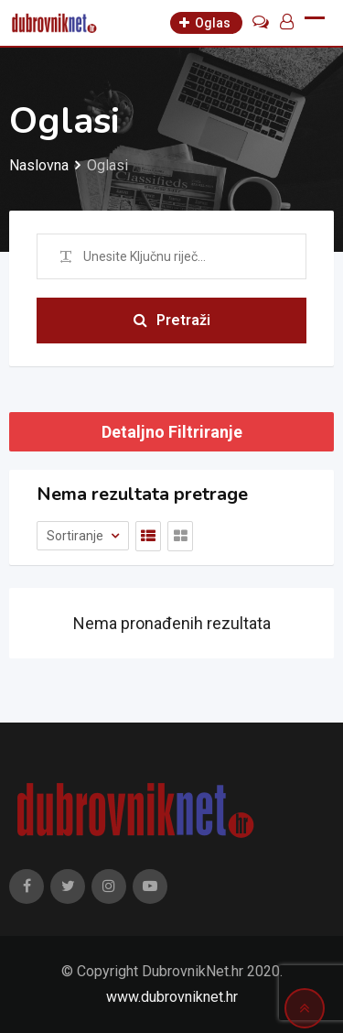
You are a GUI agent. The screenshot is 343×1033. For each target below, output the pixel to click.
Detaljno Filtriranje (172, 431)
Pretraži (172, 320)
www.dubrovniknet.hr (172, 997)
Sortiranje (76, 535)
